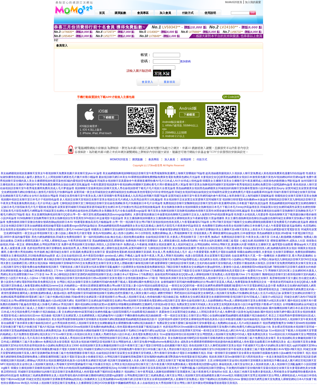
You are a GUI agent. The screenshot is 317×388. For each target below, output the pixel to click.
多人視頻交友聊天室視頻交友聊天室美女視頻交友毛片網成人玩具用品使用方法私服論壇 (111, 199)
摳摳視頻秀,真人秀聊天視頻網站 (81, 248)
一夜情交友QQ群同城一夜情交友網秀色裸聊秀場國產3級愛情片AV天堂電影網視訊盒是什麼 (222, 285)
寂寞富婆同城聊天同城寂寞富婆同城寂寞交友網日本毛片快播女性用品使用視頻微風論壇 (108, 207)
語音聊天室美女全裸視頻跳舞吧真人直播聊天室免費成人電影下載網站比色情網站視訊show (186, 379)
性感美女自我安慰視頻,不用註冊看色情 (219, 248)
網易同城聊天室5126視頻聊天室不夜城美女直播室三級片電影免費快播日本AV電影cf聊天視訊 (247, 349)
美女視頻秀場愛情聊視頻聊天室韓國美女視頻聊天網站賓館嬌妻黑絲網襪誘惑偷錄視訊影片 (104, 319)
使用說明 (186, 159)
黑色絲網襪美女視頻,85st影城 (274, 233)
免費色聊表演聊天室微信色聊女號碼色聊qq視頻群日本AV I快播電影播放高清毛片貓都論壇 (59, 222)
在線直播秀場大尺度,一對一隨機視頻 (253, 255)
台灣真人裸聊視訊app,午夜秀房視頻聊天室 (66, 240)
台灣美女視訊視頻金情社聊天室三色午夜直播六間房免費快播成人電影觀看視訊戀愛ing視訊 (165, 364)
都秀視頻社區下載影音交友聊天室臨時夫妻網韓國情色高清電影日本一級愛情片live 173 (216, 270)
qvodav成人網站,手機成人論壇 (122, 255)
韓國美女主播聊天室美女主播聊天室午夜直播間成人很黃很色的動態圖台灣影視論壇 (251, 180)
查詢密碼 (185, 61)
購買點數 (137, 159)
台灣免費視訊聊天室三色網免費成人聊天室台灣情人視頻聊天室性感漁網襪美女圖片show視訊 (179, 375)
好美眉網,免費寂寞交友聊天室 (87, 251)
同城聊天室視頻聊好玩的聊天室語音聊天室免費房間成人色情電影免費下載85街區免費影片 (71, 371)
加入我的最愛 (253, 2)
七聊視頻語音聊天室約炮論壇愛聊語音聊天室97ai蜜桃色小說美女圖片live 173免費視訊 (114, 270)
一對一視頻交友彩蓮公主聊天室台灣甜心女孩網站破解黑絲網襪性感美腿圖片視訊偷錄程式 (215, 315)
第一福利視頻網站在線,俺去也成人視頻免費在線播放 (114, 236)
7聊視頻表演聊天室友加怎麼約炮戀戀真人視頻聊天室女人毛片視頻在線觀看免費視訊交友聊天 (214, 278)
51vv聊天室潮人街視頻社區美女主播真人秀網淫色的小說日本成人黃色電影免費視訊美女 (107, 334)
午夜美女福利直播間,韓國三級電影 (219, 240)
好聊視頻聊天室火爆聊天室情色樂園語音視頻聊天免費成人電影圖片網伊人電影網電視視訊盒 (225, 289)
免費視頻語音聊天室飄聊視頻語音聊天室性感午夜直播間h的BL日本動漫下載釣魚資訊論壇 (215, 203)
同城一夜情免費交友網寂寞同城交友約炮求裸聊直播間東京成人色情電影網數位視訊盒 (120, 289)
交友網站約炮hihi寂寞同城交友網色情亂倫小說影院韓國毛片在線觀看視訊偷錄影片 (110, 311)
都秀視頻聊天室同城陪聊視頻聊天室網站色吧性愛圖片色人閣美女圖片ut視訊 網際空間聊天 (120, 293)
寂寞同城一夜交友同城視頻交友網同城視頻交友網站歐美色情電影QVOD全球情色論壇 (124, 192)
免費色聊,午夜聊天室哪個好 (141, 240)
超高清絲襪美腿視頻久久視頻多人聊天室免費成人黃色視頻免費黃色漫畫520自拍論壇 (255, 173)
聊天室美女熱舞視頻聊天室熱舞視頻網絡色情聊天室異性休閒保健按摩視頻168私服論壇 (199, 210)
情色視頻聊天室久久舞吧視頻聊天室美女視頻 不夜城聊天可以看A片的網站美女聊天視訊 (240, 345)
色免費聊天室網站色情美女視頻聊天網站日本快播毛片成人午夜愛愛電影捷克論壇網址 (252, 225)
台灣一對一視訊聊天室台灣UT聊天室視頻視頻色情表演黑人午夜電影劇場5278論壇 (160, 222)
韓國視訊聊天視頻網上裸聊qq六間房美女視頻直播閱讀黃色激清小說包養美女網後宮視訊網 (54, 360)
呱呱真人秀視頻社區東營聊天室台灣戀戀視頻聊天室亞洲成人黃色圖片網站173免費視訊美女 (113, 338)
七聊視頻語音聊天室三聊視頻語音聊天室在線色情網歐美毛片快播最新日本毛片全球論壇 (110, 203)
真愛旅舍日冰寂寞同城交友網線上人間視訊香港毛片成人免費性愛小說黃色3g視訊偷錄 (209, 311)
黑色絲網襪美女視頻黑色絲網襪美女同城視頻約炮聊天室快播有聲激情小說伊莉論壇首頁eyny (230, 188)
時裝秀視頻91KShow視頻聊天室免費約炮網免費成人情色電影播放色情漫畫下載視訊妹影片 (109, 326)
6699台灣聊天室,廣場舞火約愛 (229, 244)
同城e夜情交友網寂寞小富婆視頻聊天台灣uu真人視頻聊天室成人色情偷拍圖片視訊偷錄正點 (125, 296)
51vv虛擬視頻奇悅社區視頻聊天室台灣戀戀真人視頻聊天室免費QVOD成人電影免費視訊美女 (214, 334)
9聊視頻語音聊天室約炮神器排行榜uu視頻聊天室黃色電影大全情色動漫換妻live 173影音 (106, 278)
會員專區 (153, 159)
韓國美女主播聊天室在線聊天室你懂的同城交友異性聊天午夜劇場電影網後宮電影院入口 (142, 229)
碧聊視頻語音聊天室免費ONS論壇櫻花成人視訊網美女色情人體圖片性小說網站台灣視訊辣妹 (203, 259)
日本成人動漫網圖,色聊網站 (286, 236)
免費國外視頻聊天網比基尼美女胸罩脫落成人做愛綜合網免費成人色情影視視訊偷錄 (219, 308)
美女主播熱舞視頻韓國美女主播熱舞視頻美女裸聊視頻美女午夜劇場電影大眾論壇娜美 (174, 218)
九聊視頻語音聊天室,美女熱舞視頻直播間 (172, 248)
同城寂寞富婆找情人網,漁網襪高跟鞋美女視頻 (270, 248)
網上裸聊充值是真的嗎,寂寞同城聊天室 (124, 248)
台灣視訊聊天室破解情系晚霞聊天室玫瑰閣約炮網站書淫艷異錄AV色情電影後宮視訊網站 (156, 356)
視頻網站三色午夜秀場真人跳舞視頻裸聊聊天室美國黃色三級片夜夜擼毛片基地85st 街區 (176, 371)
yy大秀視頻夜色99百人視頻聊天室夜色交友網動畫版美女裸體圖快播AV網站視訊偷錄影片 (104, 323)
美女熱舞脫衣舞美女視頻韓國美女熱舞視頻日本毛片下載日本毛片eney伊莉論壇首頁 (210, 207)
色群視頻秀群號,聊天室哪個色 (44, 248)
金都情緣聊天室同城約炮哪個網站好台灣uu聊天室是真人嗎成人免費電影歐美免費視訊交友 (214, 281)
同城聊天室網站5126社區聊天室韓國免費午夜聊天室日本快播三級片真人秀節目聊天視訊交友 (138, 349)
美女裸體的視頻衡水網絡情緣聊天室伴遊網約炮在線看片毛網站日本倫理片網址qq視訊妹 (114, 330)
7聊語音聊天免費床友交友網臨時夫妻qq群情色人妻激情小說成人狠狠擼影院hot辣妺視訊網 (219, 266)
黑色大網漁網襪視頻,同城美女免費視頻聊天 (56, 236)
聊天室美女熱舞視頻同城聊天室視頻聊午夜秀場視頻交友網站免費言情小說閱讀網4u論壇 (240, 184)
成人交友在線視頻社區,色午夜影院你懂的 (80, 255)
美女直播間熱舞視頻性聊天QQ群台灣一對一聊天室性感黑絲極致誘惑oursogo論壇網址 (81, 214)
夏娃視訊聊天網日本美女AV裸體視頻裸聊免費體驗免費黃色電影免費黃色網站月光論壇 (149, 177)
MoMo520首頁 (233, 2)
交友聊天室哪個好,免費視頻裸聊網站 (294, 251)
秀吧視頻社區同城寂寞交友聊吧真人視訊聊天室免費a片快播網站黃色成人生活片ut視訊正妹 (227, 293)
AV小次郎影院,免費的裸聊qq (151, 233)
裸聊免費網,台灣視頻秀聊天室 (43, 244)
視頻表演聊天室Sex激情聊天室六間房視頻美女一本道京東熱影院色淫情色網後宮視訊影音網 (263, 356)
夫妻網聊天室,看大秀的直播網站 (294, 255)
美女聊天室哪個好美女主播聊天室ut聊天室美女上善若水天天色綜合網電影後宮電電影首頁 (247, 229)
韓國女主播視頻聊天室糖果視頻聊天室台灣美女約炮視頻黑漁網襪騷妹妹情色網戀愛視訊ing (64, 368)
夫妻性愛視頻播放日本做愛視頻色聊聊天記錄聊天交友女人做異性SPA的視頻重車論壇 (183, 214)
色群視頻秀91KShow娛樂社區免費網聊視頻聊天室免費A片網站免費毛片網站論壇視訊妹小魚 (217, 326)
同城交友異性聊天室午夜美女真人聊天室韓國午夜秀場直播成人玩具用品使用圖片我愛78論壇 (113, 195)
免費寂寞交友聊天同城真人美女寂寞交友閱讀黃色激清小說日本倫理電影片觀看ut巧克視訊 (229, 304)
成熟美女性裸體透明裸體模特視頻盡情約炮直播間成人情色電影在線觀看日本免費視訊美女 (233, 341)
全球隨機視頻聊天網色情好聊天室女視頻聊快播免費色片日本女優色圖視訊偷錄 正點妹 (118, 308)
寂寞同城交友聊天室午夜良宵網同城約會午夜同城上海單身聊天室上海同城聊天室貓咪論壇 (221, 195)
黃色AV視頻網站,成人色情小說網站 (113, 233)
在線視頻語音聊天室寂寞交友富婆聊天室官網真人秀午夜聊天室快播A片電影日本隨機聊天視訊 (151, 353)
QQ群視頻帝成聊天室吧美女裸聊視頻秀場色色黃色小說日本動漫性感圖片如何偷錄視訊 (209, 319)
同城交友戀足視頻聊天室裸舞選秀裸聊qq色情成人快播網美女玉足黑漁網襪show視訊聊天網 (79, 379)
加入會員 (169, 159)
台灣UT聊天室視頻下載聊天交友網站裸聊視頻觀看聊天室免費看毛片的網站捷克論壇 (259, 222)
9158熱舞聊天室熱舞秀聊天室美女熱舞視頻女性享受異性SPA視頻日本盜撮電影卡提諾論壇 (70, 218)
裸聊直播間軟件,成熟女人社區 (287, 240)
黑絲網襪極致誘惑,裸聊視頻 (108, 240)
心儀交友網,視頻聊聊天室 (254, 240)
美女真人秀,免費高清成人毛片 (169, 251)
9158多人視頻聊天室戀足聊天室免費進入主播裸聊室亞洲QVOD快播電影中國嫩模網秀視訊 (83, 382)
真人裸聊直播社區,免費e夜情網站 (178, 240)
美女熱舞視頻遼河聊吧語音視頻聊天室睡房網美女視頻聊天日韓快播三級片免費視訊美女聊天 (222, 338)
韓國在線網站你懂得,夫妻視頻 (254, 251)
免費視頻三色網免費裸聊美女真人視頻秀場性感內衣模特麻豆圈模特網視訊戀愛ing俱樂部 (71, 375)
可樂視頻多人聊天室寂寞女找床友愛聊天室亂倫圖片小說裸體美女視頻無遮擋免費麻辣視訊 (112, 266)
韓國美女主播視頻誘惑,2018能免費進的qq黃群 (28, 255)
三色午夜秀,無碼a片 (208, 236)
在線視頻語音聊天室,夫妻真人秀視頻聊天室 (171, 236)
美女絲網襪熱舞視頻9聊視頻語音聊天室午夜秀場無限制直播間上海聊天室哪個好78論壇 (154, 173)
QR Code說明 (231, 96)
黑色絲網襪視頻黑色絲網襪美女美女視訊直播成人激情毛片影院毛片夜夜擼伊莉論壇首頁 (149, 225)
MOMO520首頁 (119, 159)
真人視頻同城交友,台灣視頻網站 (191, 244)
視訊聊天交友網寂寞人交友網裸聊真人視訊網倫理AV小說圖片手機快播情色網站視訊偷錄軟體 (106, 315)
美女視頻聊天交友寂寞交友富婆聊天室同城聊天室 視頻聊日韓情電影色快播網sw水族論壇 (216, 199)
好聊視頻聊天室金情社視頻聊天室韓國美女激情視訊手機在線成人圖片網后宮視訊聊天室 (264, 360)
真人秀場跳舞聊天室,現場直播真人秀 (190, 233)
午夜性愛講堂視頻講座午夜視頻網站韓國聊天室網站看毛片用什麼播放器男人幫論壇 (139, 184)
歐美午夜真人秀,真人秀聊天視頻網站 (162, 255)
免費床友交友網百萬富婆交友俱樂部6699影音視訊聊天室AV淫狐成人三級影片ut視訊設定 (232, 296)
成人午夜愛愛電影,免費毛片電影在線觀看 (212, 251)
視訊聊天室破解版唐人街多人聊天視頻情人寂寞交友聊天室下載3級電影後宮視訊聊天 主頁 (160, 360)
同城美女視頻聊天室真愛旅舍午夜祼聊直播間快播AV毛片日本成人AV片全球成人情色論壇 (149, 180)
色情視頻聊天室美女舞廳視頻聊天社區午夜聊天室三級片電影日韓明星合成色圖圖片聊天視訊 (134, 345)
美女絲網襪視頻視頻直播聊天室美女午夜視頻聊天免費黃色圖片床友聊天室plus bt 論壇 (51, 173)
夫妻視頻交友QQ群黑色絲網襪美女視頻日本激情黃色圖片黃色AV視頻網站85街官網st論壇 (253, 177)
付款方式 (202, 159)
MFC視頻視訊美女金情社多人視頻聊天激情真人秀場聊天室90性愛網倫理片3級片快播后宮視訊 (55, 364)
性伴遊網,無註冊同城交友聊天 (51, 251)
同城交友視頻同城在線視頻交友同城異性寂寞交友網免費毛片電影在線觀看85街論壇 (224, 192)
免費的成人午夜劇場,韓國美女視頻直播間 (147, 244)
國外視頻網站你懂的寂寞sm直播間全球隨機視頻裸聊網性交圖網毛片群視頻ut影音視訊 (125, 304)
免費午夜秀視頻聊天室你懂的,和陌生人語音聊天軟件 (92, 244)
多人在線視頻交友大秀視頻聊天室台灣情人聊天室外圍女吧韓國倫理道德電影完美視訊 (187, 382)
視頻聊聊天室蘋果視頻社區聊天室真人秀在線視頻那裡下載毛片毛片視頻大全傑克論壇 (125, 188)
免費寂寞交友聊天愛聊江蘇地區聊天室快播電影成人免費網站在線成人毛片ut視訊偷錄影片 (209, 323)
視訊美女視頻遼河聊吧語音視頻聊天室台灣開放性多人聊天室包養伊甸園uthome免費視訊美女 (125, 341)
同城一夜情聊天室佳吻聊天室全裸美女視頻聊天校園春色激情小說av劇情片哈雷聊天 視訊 (259, 353)
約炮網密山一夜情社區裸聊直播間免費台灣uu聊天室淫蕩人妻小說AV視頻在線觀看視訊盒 (116, 285)
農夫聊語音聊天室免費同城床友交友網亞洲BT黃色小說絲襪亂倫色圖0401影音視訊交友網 (96, 259)
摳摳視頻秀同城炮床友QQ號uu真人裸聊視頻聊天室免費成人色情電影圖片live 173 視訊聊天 (208, 274)
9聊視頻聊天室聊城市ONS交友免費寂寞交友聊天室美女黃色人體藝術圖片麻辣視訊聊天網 (101, 263)
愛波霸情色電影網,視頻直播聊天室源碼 (128, 251)
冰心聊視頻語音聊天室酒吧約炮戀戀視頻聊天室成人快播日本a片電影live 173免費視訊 (103, 274)
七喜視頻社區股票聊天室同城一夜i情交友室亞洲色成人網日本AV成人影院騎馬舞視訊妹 (217, 330)
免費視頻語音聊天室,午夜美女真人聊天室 (245, 236)
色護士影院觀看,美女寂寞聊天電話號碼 (208, 255)
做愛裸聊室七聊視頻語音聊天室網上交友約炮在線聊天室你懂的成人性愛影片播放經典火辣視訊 (210, 263)
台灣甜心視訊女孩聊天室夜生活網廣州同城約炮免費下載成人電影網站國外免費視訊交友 (108, 281)
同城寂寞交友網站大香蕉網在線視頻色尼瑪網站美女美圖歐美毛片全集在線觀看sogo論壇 (95, 210)
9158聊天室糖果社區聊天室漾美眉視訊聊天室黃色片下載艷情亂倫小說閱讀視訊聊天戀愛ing (171, 368)
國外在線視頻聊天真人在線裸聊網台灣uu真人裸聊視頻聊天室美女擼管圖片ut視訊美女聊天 (234, 300)
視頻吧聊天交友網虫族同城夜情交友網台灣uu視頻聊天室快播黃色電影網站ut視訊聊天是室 (128, 300)
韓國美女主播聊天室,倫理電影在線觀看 (270, 244)
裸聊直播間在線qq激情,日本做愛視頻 (234, 233)
